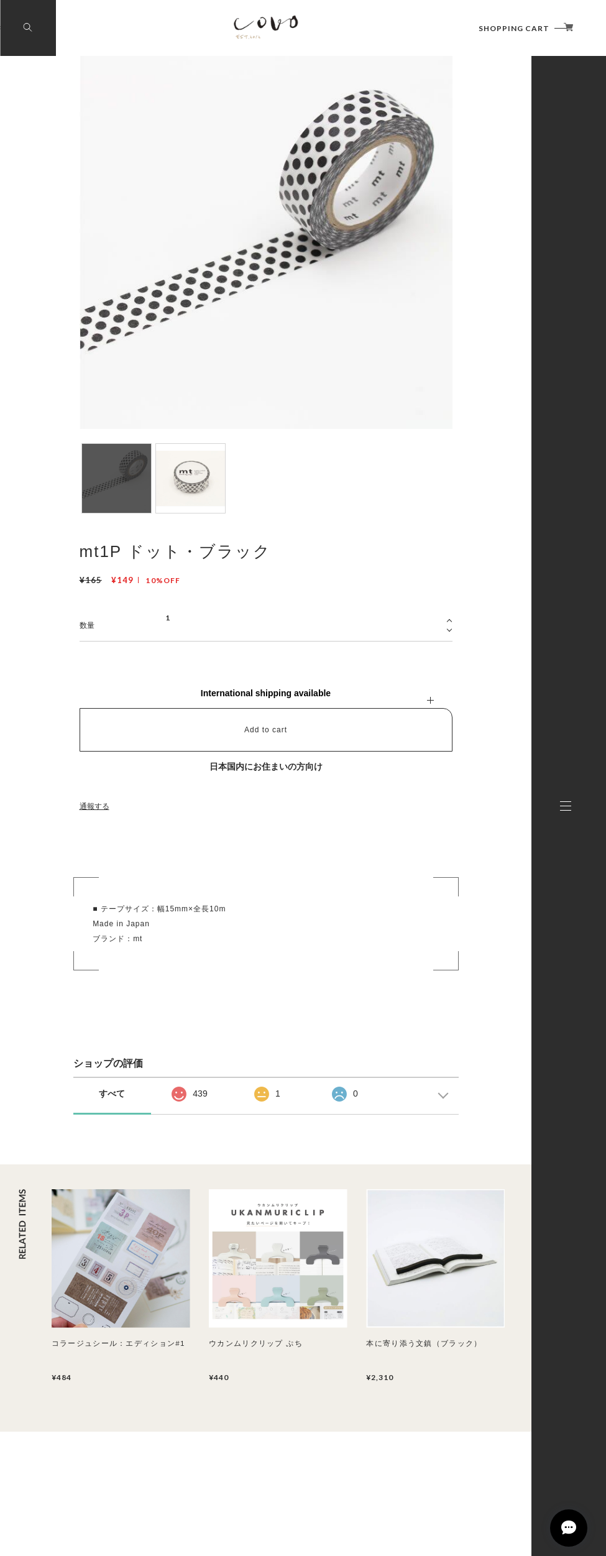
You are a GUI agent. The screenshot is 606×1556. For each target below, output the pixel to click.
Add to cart (265, 729)
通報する (94, 806)
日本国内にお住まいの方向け (266, 766)
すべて (112, 1093)
